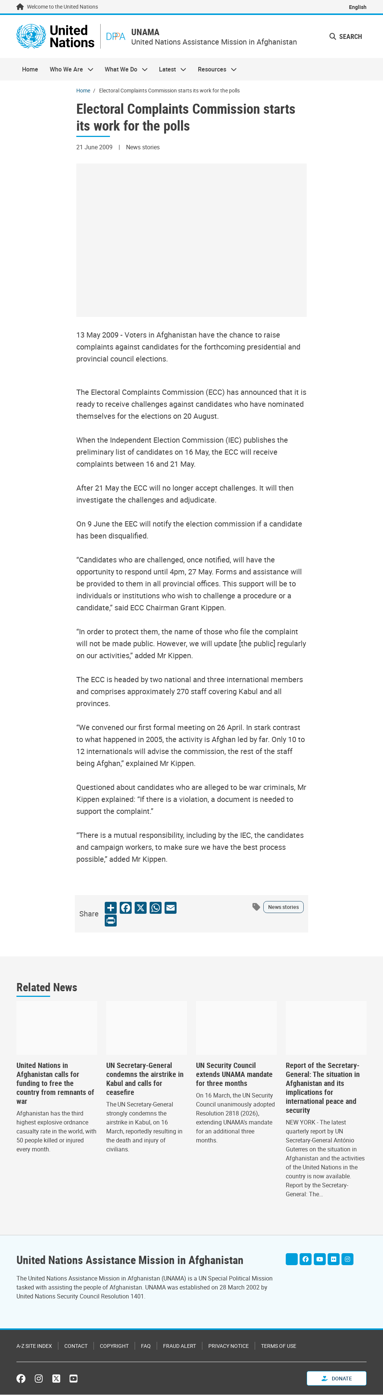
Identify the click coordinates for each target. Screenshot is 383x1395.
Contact (76, 1346)
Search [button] (346, 36)
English (358, 6)
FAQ (146, 1346)
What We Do (123, 69)
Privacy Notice (228, 1346)
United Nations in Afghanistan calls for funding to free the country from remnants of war (55, 1084)
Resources (214, 69)
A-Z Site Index (34, 1346)
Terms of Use (278, 1346)
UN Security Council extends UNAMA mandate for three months (234, 1075)
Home (30, 69)
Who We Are (68, 69)
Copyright (114, 1346)
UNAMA (148, 32)
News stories (283, 907)
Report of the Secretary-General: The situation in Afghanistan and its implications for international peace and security (323, 1088)
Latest (169, 69)
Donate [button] (337, 1378)
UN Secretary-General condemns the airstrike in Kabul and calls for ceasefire (145, 1080)
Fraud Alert (179, 1346)
